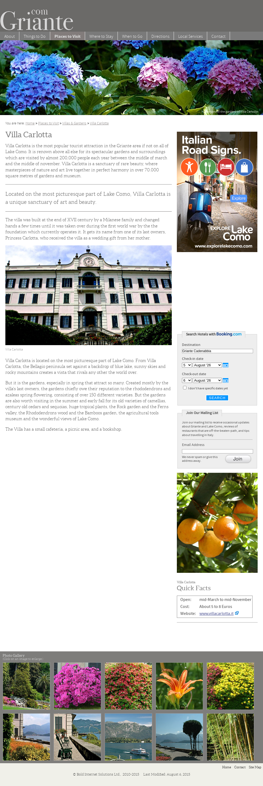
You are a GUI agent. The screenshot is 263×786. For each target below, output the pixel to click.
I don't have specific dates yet (208, 388)
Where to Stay (101, 36)
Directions (160, 36)
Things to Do (35, 36)
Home (30, 123)
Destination (191, 344)
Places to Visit (48, 123)
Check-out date (194, 374)
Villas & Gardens (74, 123)
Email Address (194, 445)
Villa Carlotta (99, 123)
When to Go (132, 36)
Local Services (190, 36)
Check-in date (192, 358)
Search (217, 398)
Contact (218, 36)
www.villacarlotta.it (216, 613)
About (9, 36)
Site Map (255, 767)
